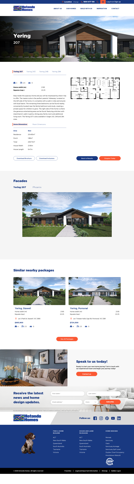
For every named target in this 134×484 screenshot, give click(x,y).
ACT (54, 447)
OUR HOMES (71, 8)
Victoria (56, 462)
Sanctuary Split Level (113, 459)
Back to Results (87, 158)
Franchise (67, 481)
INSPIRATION (102, 8)
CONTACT (115, 8)
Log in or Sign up (110, 2)
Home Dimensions (20, 124)
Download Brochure (24, 158)
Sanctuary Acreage (112, 456)
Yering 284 (56, 71)
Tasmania (56, 459)
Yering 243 (30, 71)
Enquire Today (110, 158)
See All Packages (67, 349)
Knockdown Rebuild (113, 465)
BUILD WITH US (86, 8)
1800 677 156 (89, 2)
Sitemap (104, 481)
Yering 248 (43, 71)
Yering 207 (18, 71)
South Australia (58, 456)
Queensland (57, 453)
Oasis (108, 453)
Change (76, 2)
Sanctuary (109, 450)
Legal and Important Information (86, 481)
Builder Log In (116, 481)
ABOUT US (58, 8)
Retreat (108, 447)
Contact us (86, 384)
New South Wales (59, 450)
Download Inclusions (46, 158)
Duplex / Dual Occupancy (115, 462)
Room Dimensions (39, 124)
